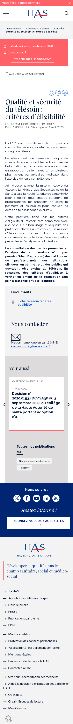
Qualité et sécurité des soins (34, 461)
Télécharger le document (32, 59)
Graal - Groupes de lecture (25, 701)
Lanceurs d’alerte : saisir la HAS (28, 661)
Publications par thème (23, 618)
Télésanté (24, 467)
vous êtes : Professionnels (21, 3)
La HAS (13, 591)
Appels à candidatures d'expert (29, 598)
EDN (11, 625)
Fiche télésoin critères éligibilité (34, 302)
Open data (15, 694)
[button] (66, 13)
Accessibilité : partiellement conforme (34, 647)
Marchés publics (19, 634)
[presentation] (4, 404)
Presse (12, 611)
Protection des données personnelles (32, 641)
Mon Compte (17, 708)
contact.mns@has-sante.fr (31, 346)
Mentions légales (19, 654)
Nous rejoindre (18, 605)
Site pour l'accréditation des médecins (33, 677)
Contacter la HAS (20, 668)
